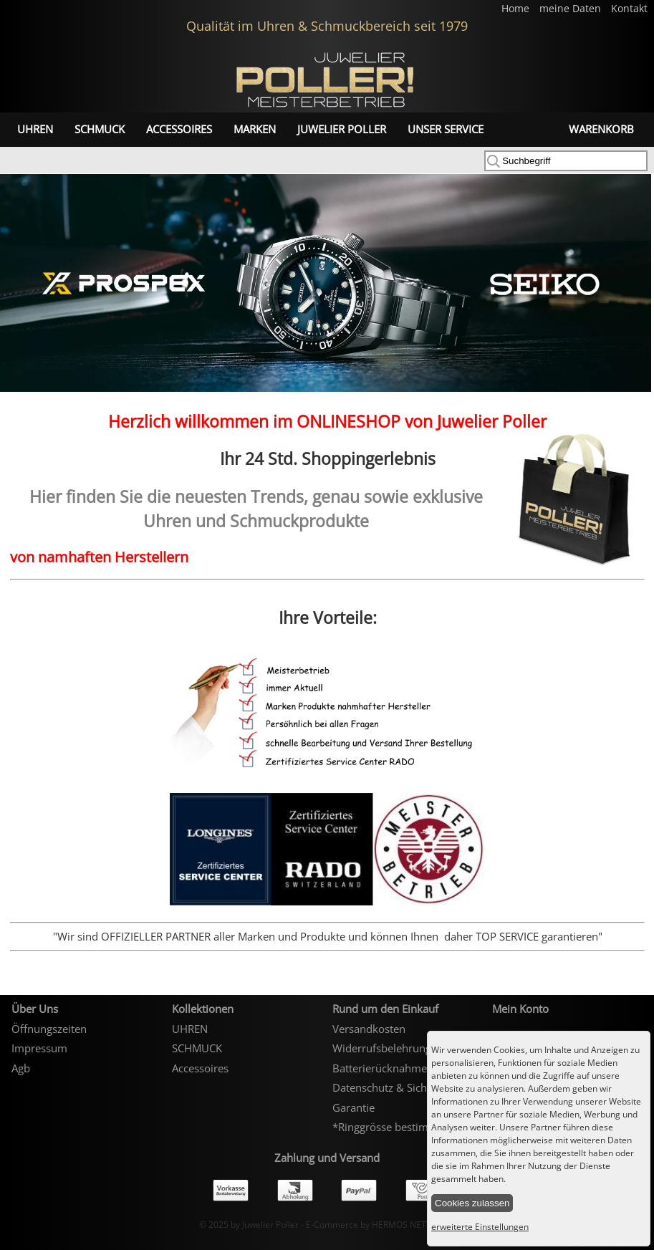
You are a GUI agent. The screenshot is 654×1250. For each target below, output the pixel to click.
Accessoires (179, 129)
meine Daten (571, 8)
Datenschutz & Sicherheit (394, 1087)
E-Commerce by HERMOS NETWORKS (381, 1224)
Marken (255, 129)
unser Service (446, 129)
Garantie (353, 1107)
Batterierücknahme (379, 1068)
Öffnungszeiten (49, 1028)
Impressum (39, 1048)
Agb (20, 1068)
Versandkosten (368, 1028)
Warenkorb (601, 129)
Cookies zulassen (472, 1203)
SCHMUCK (99, 129)
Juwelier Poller (341, 129)
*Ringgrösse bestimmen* (394, 1127)
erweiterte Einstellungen (480, 1227)
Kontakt (629, 8)
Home (516, 8)
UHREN (35, 129)
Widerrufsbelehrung (381, 1048)
